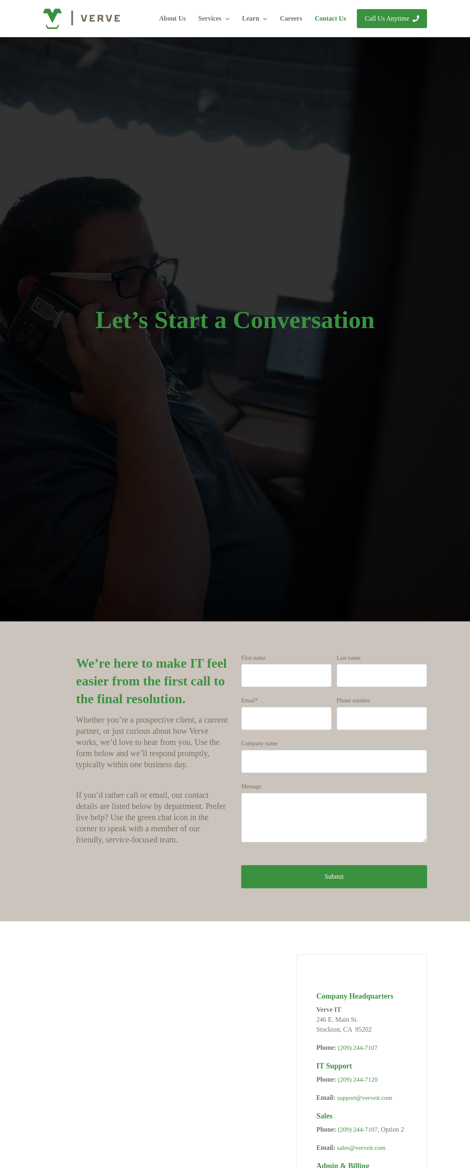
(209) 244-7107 (358, 1047)
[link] (81, 17)
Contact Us (330, 18)
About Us (172, 18)
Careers (291, 18)
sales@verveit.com (362, 1147)
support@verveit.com (365, 1097)
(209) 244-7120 (358, 1079)
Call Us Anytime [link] (392, 18)
